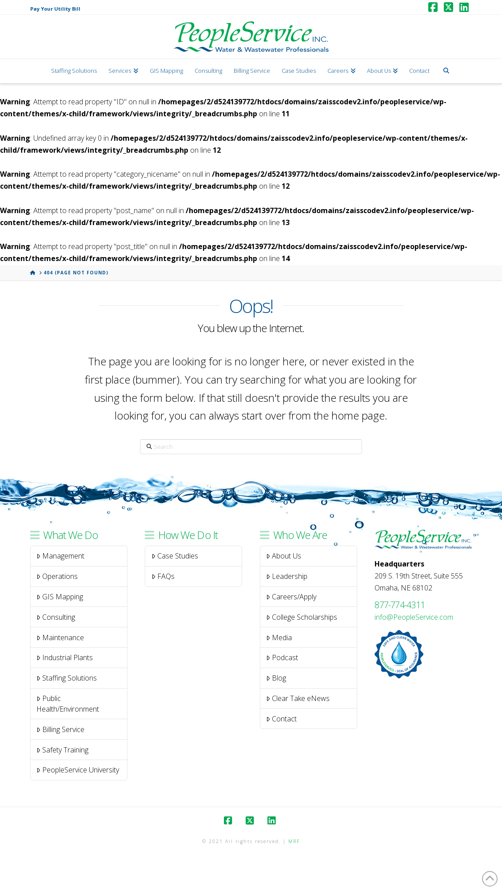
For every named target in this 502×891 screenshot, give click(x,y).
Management (60, 556)
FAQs (163, 576)
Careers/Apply (291, 597)
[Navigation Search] (445, 71)
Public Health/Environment (67, 703)
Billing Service (60, 729)
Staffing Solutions (66, 678)
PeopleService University (77, 770)
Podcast (282, 657)
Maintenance (60, 637)
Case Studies (174, 556)
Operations (57, 576)
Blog (276, 678)
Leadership (286, 576)
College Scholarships (301, 617)
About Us (283, 556)
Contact (281, 719)
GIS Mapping (59, 597)
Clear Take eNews (298, 698)
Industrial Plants (64, 657)
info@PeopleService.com (414, 617)
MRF (294, 841)
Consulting (55, 617)
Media (279, 637)
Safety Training (62, 750)
